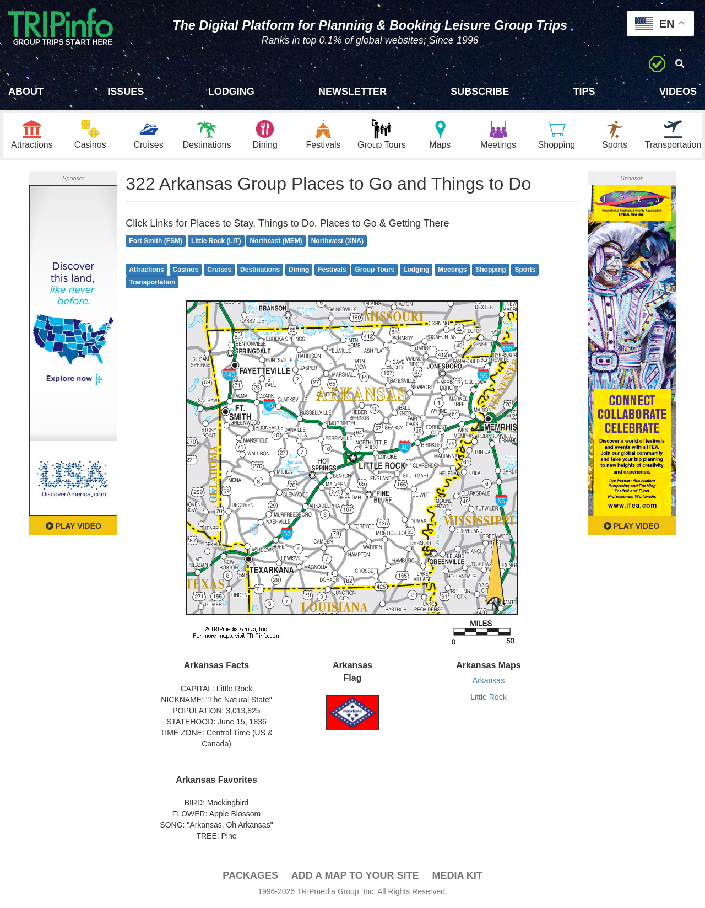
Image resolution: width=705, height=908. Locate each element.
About (26, 91)
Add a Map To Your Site (355, 875)
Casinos (186, 269)
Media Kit (457, 875)
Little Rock (488, 696)
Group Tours (374, 269)
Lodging (231, 91)
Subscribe (480, 91)
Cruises (219, 269)
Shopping (490, 269)
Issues (125, 91)
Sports (524, 269)
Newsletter (352, 91)
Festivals (332, 269)
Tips (584, 91)
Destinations (260, 269)
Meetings (452, 269)
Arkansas (489, 680)
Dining (299, 269)
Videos (678, 91)
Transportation (152, 282)
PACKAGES (250, 875)
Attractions (146, 269)
